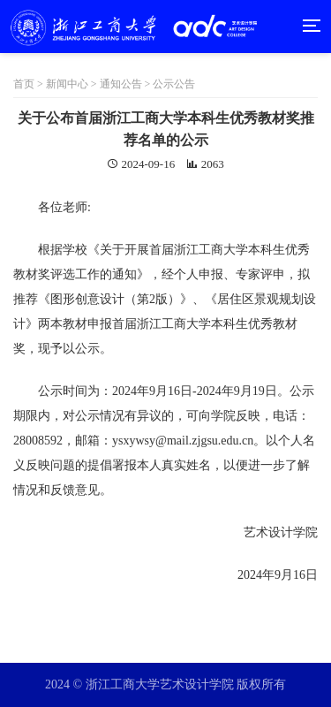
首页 (29, 84)
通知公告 (121, 84)
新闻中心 (67, 84)
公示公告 (174, 84)
